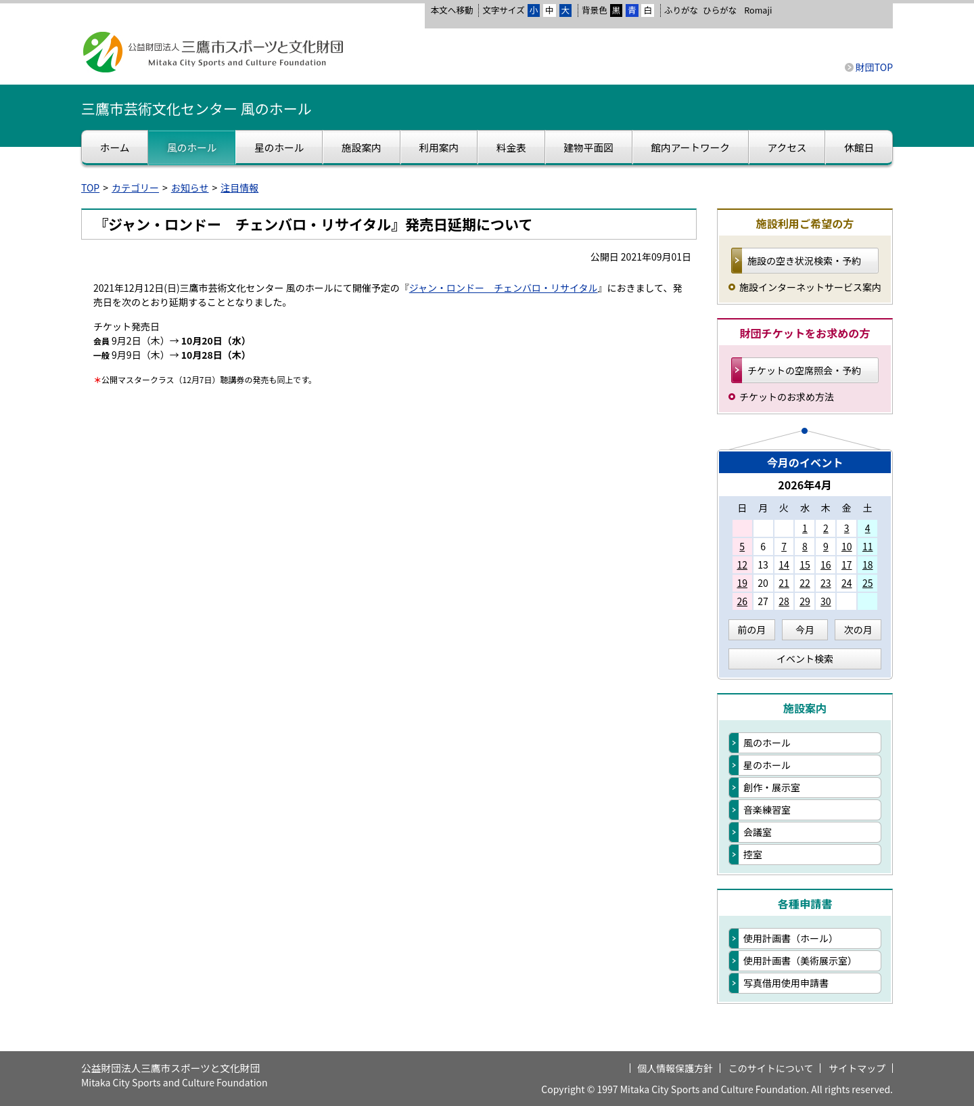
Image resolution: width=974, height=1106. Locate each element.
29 (804, 601)
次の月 (858, 629)
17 (846, 564)
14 (784, 564)
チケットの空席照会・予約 (804, 370)
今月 (804, 629)
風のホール (767, 742)
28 (784, 601)
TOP (90, 187)
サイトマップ (857, 1068)
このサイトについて (771, 1068)
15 (804, 564)
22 (804, 583)
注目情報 (239, 187)
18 (867, 564)
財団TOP (874, 67)
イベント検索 (804, 658)
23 (825, 583)
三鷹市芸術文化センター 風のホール (196, 108)
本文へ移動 (451, 9)
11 (867, 546)
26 (742, 601)
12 (742, 564)
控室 (752, 854)
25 (867, 583)
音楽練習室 (767, 809)
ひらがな (720, 10)
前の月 (751, 629)
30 (825, 601)
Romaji (758, 10)
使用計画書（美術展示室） (800, 960)
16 (825, 564)
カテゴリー (135, 187)
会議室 (757, 832)
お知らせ (190, 187)
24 (846, 583)
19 (742, 583)
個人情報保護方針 (675, 1068)
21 (784, 583)
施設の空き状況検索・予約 (804, 260)
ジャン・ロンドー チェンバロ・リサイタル (503, 287)
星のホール (767, 765)
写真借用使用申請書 (786, 983)
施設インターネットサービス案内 (810, 287)
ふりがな (681, 9)
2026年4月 (805, 485)
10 (846, 546)
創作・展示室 (771, 787)
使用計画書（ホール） (790, 938)
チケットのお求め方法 (786, 396)
